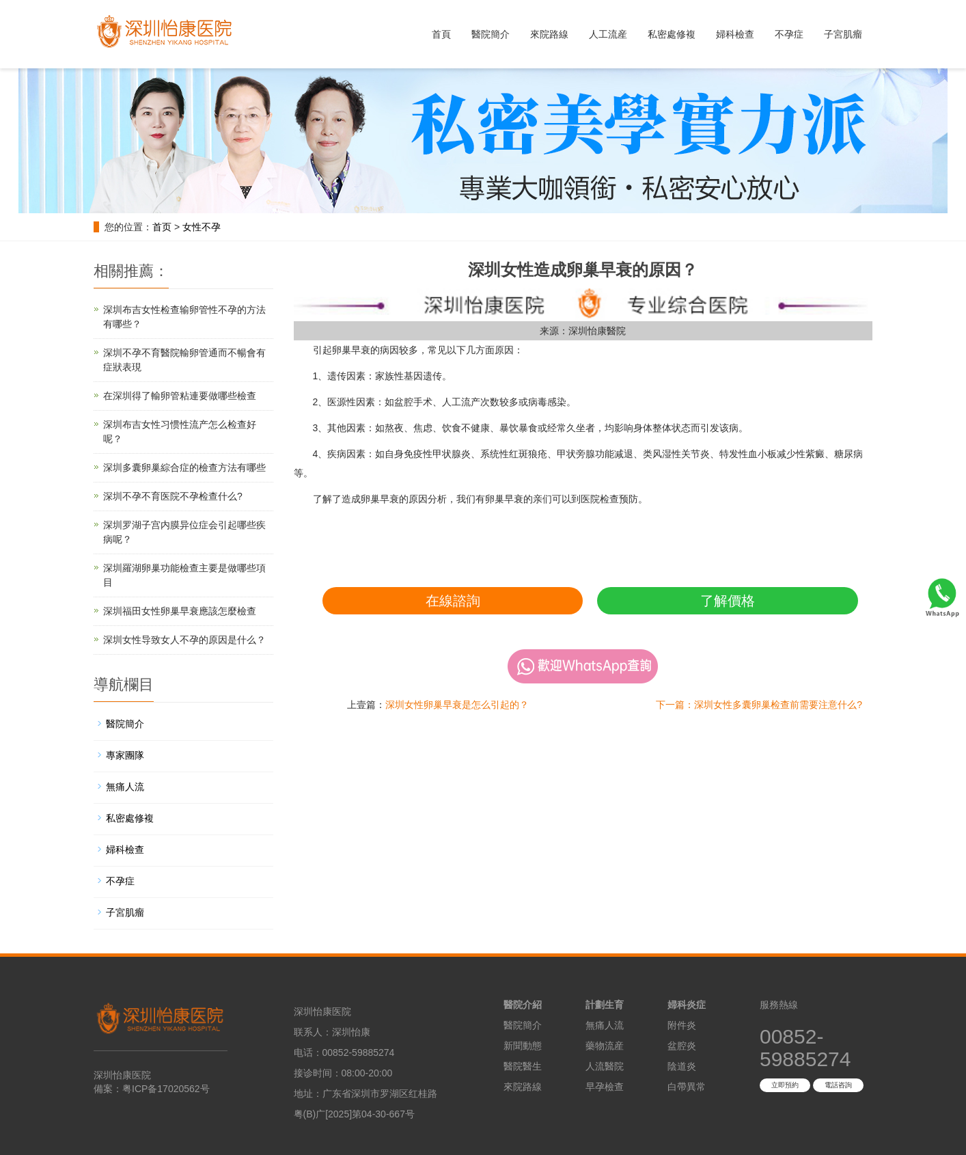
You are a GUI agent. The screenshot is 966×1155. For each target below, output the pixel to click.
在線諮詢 (453, 600)
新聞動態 (522, 1045)
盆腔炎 (681, 1045)
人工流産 (608, 34)
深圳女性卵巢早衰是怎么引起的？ (457, 704)
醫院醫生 (522, 1066)
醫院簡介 (490, 34)
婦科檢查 (735, 34)
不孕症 (789, 34)
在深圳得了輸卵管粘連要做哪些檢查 (179, 395)
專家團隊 (125, 755)
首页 (161, 226)
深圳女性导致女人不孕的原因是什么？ (184, 639)
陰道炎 (681, 1066)
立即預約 (785, 1085)
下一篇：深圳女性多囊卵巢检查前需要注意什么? (759, 704)
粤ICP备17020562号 (166, 1088)
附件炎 (681, 1025)
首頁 (441, 34)
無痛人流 (125, 786)
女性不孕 (201, 226)
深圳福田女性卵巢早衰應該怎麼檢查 (179, 611)
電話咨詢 (838, 1085)
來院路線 (549, 34)
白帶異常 (686, 1086)
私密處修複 (671, 34)
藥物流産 (604, 1045)
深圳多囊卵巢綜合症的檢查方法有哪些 (184, 467)
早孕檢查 (604, 1086)
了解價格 (727, 600)
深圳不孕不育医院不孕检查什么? (173, 496)
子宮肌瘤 (843, 34)
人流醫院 (604, 1066)
